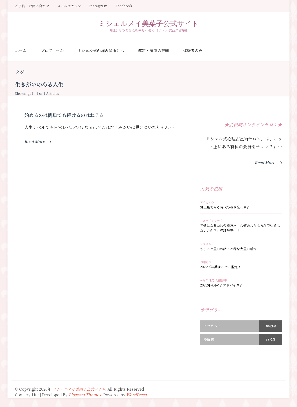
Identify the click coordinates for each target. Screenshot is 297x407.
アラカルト (207, 202)
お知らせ (206, 262)
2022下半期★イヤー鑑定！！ (222, 266)
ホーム (21, 50)
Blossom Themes (85, 394)
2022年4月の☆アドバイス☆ (221, 285)
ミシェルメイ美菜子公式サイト (148, 23)
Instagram (98, 6)
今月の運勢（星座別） (214, 280)
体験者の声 (193, 50)
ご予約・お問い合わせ (32, 6)
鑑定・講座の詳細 (153, 50)
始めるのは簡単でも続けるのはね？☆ (64, 115)
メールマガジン (69, 6)
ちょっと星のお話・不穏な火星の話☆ (228, 248)
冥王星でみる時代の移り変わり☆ (225, 207)
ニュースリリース (211, 220)
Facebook (124, 6)
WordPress (136, 394)
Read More (37, 141)
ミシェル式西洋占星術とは (101, 50)
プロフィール (52, 50)
